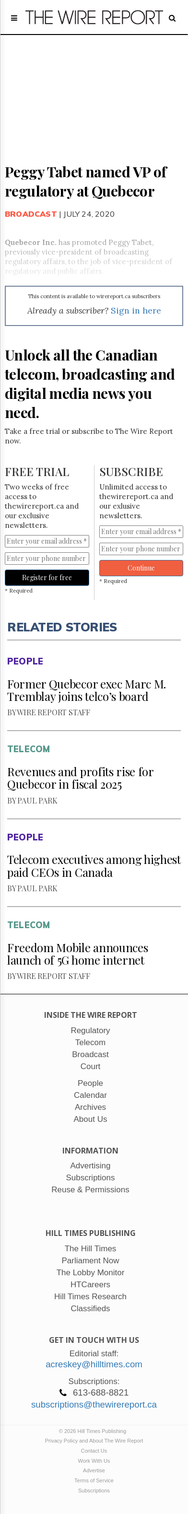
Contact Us (94, 1451)
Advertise (94, 1470)
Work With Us (94, 1461)
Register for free (47, 577)
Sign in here (136, 310)
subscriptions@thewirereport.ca (94, 1404)
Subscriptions (94, 1490)
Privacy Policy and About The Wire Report (94, 1441)
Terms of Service (94, 1480)
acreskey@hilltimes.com (94, 1364)
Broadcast (31, 214)
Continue (141, 567)
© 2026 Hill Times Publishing (94, 1431)
